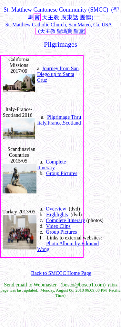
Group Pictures (61, 173)
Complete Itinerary (51, 164)
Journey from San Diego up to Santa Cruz (58, 74)
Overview (56, 208)
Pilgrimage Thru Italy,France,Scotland (59, 120)
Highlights (57, 214)
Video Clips (58, 226)
